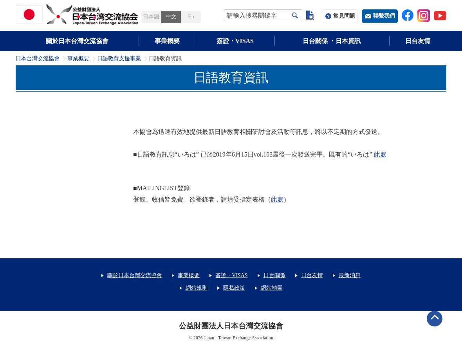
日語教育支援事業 (119, 58)
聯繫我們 (384, 16)
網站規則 (197, 288)
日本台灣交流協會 (38, 58)
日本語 (151, 17)
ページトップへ (434, 318)
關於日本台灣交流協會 (77, 41)
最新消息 (350, 275)
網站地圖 (272, 288)
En (191, 17)
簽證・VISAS (235, 41)
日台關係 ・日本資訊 (332, 41)
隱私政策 (234, 288)
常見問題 (344, 16)
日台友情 (417, 41)
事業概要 (167, 41)
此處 (380, 154)
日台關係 (274, 275)
